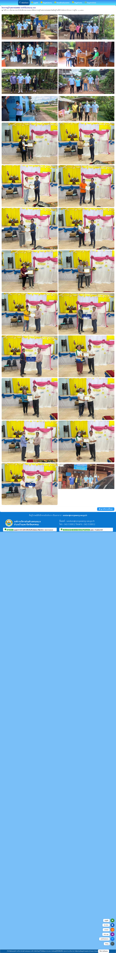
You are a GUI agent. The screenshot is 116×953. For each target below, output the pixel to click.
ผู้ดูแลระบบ (10, 530)
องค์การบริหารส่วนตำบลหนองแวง (30, 530)
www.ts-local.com (49, 530)
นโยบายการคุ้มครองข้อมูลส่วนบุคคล (80, 530)
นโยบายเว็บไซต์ (67, 530)
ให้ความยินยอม (103, 951)
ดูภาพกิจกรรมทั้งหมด (106, 509)
